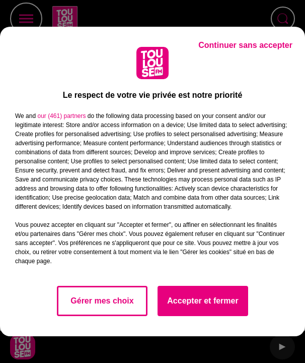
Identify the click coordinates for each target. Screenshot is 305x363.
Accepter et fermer (202, 300)
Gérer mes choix (101, 300)
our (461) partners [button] (61, 115)
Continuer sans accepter (245, 45)
